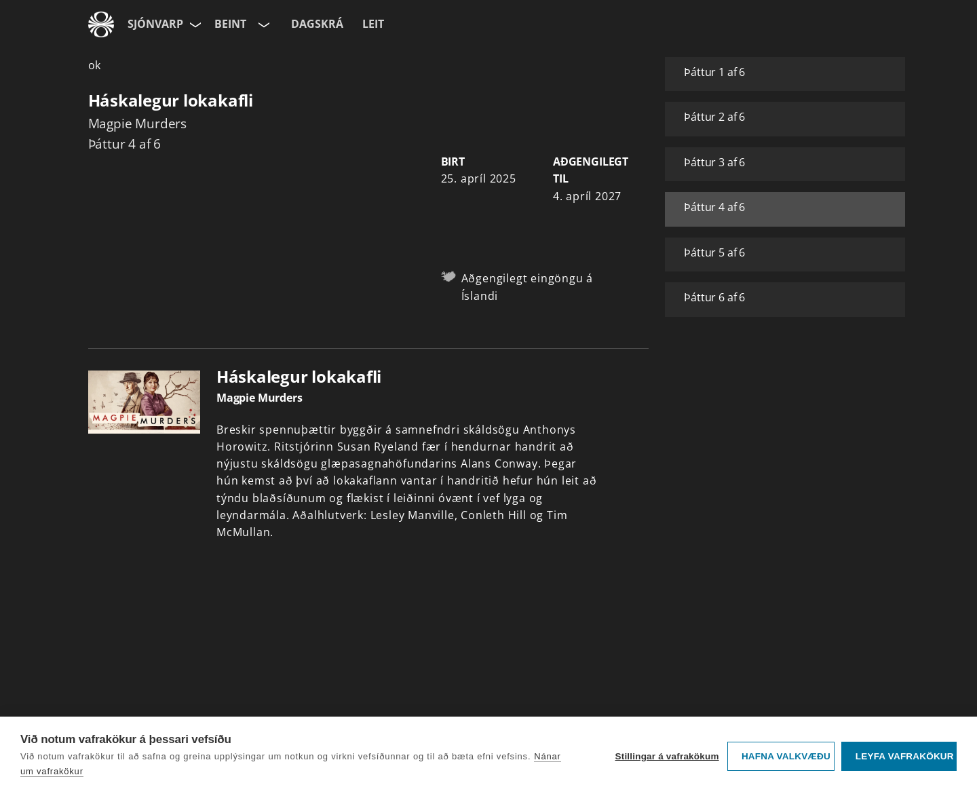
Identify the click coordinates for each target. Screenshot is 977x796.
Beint (230, 23)
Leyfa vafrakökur (905, 756)
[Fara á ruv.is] (101, 24)
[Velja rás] (262, 24)
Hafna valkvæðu (786, 756)
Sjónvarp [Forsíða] (155, 23)
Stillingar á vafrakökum (667, 756)
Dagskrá (317, 23)
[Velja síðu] (194, 24)
